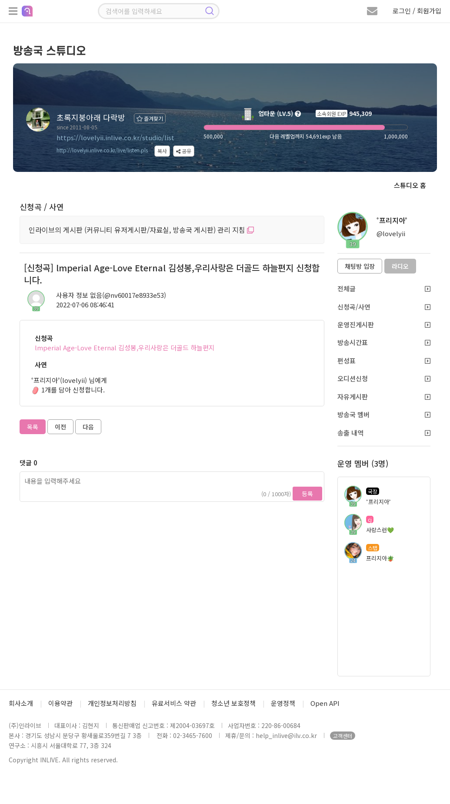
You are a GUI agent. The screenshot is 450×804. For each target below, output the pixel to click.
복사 (162, 151)
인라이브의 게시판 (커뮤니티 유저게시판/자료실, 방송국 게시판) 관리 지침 (141, 229)
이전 (60, 426)
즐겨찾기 (150, 118)
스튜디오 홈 (410, 185)
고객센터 (342, 735)
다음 (88, 426)
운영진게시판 (383, 324)
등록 (307, 493)
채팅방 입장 (360, 266)
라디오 (400, 266)
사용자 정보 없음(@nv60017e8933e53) (111, 295)
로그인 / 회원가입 (417, 10)
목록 (32, 426)
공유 (183, 151)
